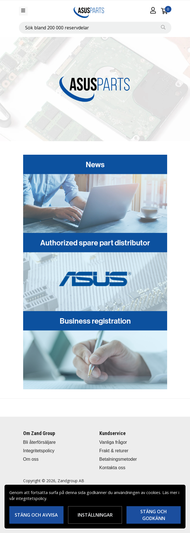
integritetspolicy (31, 498)
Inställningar (95, 515)
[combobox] (95, 27)
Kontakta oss (112, 467)
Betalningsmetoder (118, 459)
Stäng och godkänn (153, 514)
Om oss (31, 459)
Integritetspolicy (38, 450)
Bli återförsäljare (39, 442)
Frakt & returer (113, 450)
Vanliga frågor (113, 442)
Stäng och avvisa (36, 515)
